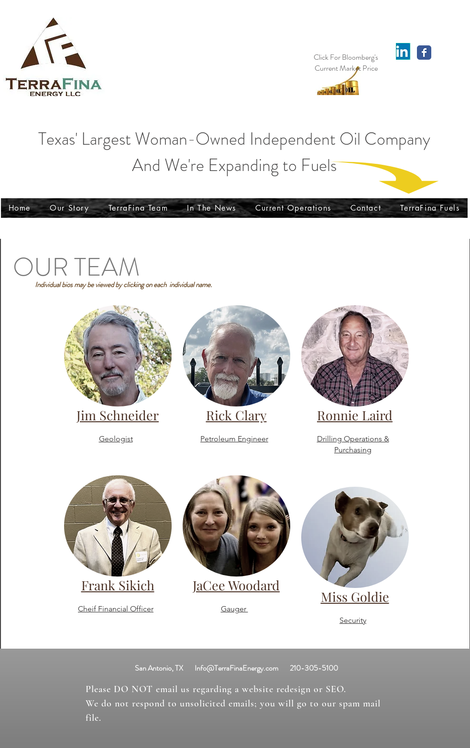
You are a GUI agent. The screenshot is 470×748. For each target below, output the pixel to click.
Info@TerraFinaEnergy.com (236, 668)
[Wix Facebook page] (424, 52)
